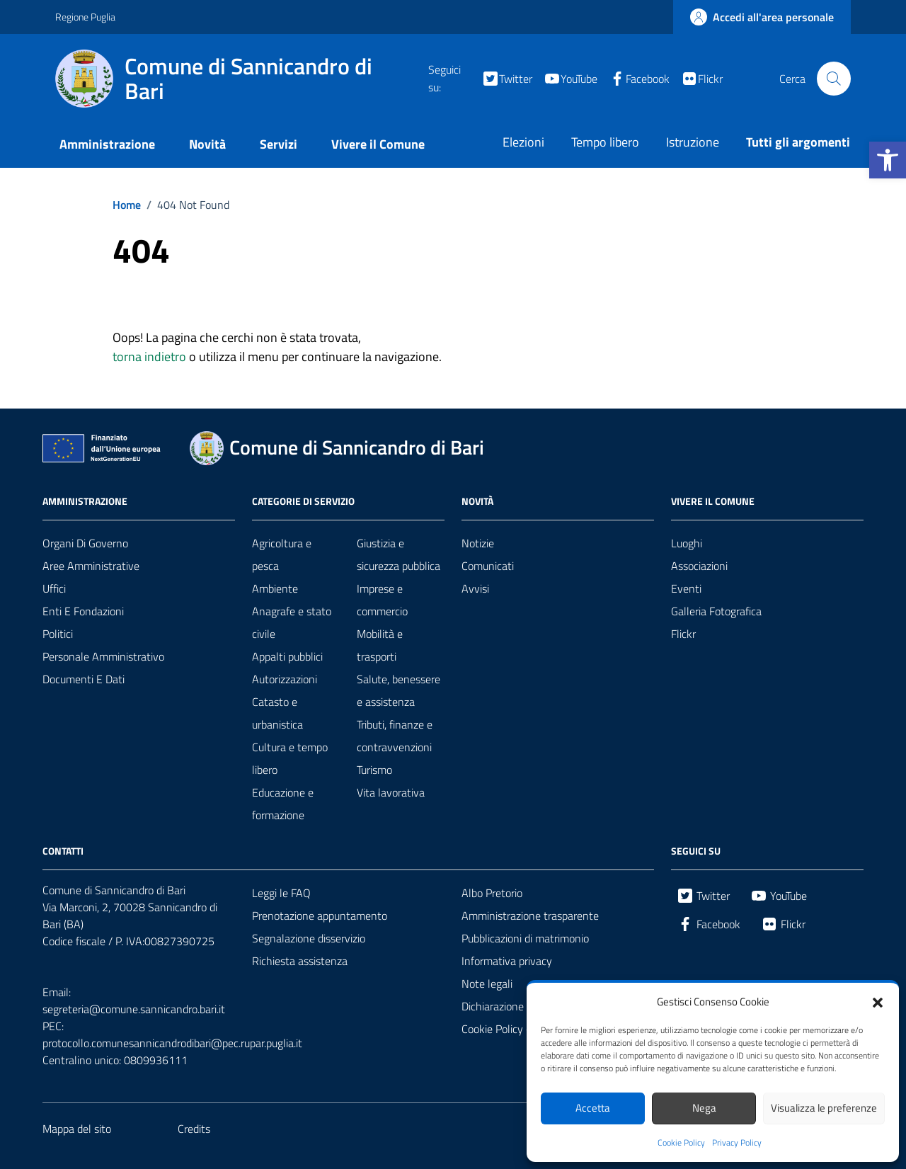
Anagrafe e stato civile (291, 622)
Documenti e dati (83, 679)
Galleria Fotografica (716, 611)
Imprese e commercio (382, 600)
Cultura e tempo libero (290, 758)
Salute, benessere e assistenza (398, 690)
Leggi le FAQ (281, 892)
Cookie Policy (681, 1142)
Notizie (477, 543)
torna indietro (149, 356)
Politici (57, 633)
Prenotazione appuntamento (319, 915)
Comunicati (487, 565)
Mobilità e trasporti (380, 645)
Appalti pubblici (287, 656)
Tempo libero (605, 142)
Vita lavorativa (391, 792)
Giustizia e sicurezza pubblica (398, 554)
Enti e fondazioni (83, 611)
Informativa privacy (506, 960)
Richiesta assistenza (300, 960)
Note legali (486, 983)
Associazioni (699, 565)
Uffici (54, 588)
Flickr (683, 633)
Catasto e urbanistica (277, 713)
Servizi (278, 144)
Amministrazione (107, 144)
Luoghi (686, 543)
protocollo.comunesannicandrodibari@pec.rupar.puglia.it (172, 1042)
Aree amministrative (90, 565)
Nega (704, 1108)
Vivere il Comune (378, 144)
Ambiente (275, 588)
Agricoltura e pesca (281, 554)
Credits (194, 1128)
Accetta (592, 1108)
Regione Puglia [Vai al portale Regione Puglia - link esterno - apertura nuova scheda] (85, 16)
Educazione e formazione (283, 803)
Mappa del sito (76, 1128)
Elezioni (523, 142)
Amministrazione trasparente (530, 915)
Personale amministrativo (103, 656)
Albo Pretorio (491, 892)
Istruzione (692, 142)
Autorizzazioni (284, 679)
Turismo (374, 769)
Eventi (686, 588)
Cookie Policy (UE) (503, 1028)
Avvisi (475, 588)
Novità (207, 144)
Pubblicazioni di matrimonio (525, 938)
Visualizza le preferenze (824, 1108)
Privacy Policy (737, 1142)
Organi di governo (85, 543)
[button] (887, 160)
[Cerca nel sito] (834, 79)
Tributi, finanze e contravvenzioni (394, 735)
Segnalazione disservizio (308, 938)
